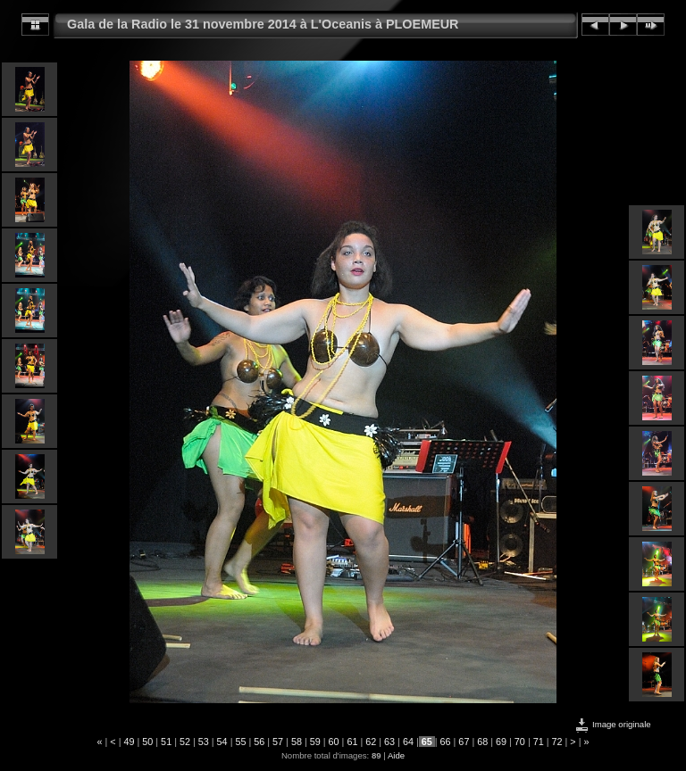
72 (557, 741)
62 (371, 741)
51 (166, 741)
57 (278, 741)
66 (446, 741)
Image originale (612, 724)
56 (259, 741)
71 (539, 741)
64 (408, 741)
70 (520, 741)
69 (501, 741)
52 (185, 741)
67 (464, 741)
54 (222, 741)
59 (315, 741)
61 (352, 741)
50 (147, 741)
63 (389, 741)
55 (240, 741)
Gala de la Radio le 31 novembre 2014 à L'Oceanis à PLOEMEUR (263, 24)
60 (334, 741)
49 (129, 741)
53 (204, 741)
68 (482, 741)
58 (297, 741)
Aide (396, 755)
